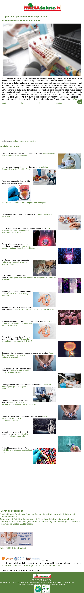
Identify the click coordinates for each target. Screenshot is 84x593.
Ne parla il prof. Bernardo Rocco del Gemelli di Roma (26, 168)
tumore (23, 141)
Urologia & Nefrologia (23, 524)
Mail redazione (79, 582)
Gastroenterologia (8, 516)
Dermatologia (41, 514)
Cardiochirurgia (7, 514)
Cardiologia (20, 514)
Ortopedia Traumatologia (41, 521)
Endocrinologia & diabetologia (62, 514)
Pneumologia (6, 524)
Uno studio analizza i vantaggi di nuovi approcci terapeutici (20, 247)
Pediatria (76, 521)
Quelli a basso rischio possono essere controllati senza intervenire (19, 403)
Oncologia (25, 521)
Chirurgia (30, 514)
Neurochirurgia (68, 519)
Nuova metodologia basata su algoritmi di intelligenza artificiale (24, 418)
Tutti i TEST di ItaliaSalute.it (13, 548)
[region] (42, 121)
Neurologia (5, 521)
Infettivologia (55, 519)
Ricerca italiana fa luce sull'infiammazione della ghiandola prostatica (27, 323)
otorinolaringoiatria (62, 521)
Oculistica (15, 521)
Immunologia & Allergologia (36, 519)
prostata (14, 141)
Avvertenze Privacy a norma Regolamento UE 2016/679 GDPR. (31, 565)
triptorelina (31, 141)
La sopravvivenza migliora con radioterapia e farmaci (15, 372)
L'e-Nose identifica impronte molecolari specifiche (15, 435)
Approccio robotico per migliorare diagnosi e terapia (26, 387)
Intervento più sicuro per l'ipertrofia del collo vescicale (33, 309)
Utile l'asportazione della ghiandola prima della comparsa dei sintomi (26, 230)
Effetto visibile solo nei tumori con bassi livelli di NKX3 (17, 340)
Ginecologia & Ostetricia (11, 519)
